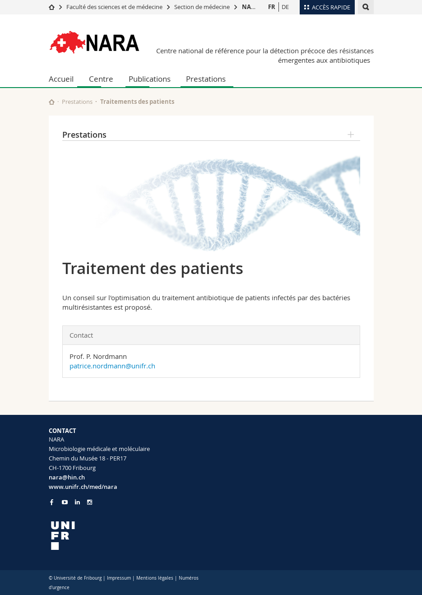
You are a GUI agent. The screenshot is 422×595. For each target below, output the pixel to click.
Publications (150, 79)
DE (285, 7)
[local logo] (126, 535)
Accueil (61, 79)
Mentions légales (154, 578)
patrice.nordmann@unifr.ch (112, 365)
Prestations (206, 79)
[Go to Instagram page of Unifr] (89, 502)
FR (271, 7)
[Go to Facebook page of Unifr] (52, 502)
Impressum (119, 578)
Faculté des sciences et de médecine (114, 7)
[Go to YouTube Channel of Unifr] (65, 502)
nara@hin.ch (67, 477)
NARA (250, 7)
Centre (101, 79)
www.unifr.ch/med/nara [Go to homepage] (83, 487)
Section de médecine (202, 7)
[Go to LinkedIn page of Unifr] (77, 502)
